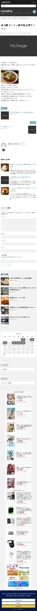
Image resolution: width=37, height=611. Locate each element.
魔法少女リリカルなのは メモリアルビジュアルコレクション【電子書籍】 (24, 439)
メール (3, 240)
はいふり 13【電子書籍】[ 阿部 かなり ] (24, 411)
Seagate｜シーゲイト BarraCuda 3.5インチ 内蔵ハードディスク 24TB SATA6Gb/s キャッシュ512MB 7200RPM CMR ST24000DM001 (24, 509)
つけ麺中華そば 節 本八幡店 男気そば (20, 177)
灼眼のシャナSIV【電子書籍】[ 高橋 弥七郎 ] (24, 468)
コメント (3, 216)
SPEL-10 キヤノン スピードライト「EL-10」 (24, 543)
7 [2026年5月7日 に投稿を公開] (18, 342)
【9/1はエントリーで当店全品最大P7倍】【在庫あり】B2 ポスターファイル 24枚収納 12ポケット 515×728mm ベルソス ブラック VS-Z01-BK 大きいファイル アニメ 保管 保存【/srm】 (24, 520)
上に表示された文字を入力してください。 (12, 257)
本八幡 (28, 32)
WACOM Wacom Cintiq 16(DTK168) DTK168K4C (22, 532)
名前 (3, 233)
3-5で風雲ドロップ (6, 126)
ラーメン (16, 32)
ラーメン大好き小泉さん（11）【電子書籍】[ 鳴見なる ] (24, 482)
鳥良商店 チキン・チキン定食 (17, 297)
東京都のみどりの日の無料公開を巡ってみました (22, 307)
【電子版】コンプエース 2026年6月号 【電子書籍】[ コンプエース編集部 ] (24, 397)
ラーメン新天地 (22, 32)
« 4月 (4, 354)
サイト (2, 247)
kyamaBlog (6, 11)
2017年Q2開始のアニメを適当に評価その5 (22, 112)
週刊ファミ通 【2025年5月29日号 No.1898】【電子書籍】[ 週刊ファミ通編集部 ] (24, 426)
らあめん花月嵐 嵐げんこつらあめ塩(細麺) (20, 278)
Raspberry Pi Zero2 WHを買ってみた (20, 317)
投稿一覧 (22, 144)
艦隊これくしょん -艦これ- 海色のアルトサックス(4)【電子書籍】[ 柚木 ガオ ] (24, 453)
